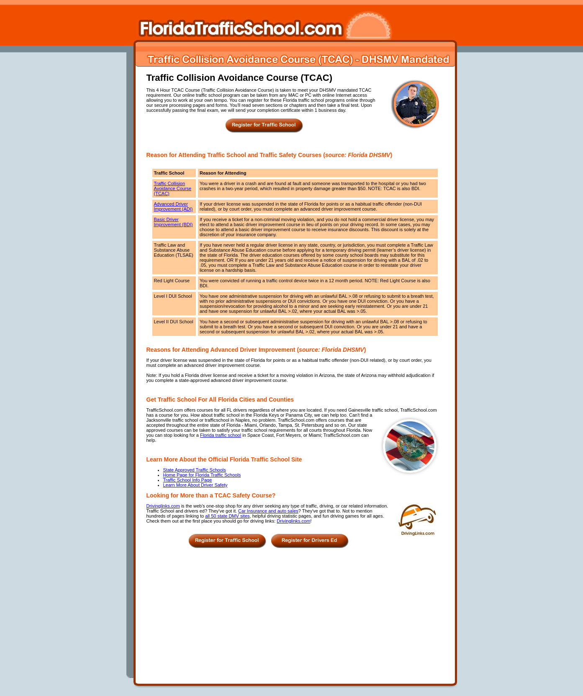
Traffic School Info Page (187, 479)
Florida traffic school (220, 435)
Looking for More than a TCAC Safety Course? (211, 495)
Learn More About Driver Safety (195, 484)
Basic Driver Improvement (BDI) (173, 222)
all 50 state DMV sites (227, 515)
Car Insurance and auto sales (268, 510)
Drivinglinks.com (163, 505)
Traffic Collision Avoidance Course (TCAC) (173, 188)
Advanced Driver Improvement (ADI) (173, 206)
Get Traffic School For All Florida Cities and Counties (220, 399)
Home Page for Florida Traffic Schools (202, 474)
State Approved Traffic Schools (194, 469)
